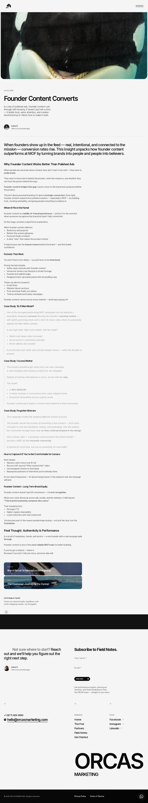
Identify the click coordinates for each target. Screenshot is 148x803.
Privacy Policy (80, 796)
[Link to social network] (6, 625)
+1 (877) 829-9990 (13, 714)
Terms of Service (97, 796)
